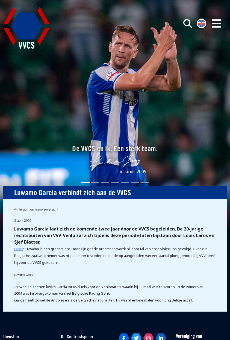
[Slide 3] (105, 182)
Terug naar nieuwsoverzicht (36, 209)
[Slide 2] (95, 182)
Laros (18, 248)
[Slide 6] (135, 182)
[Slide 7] (144, 182)
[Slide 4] (115, 182)
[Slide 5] (125, 182)
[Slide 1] (85, 182)
